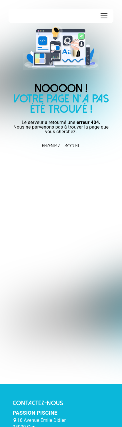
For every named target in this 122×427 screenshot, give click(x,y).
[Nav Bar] (104, 16)
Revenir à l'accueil (61, 145)
